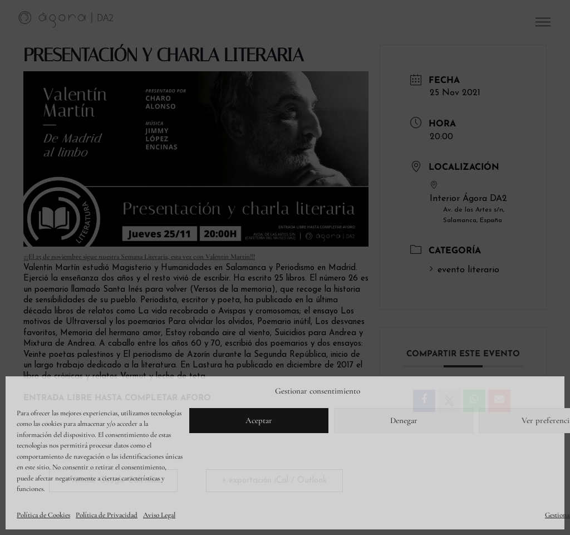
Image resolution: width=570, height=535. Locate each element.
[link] (66, 18)
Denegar (403, 420)
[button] (543, 25)
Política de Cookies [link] (43, 515)
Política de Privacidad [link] (106, 515)
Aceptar (258, 420)
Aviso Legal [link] (159, 515)
